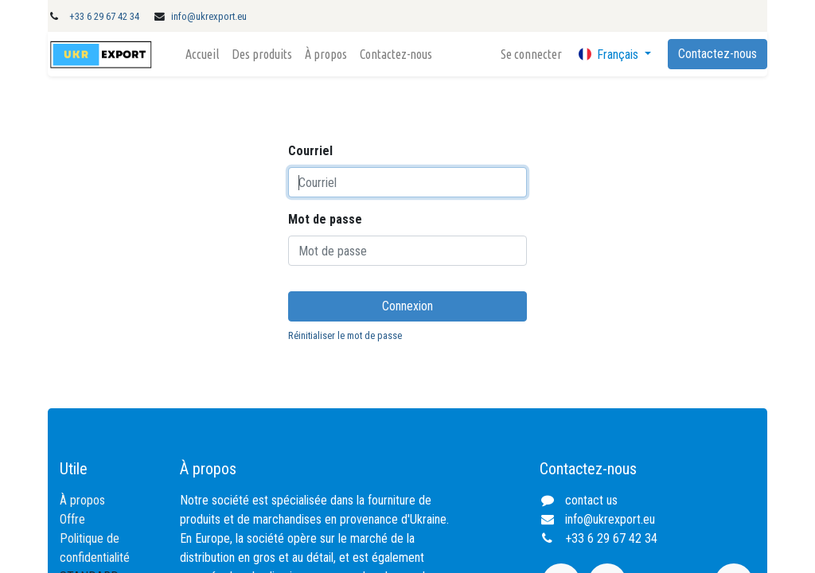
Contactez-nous (717, 53)
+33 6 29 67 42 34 (104, 16)
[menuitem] (202, 54)
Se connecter (531, 54)
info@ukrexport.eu (209, 16)
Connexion (407, 306)
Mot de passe (325, 219)
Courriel (310, 150)
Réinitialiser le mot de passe (345, 335)
